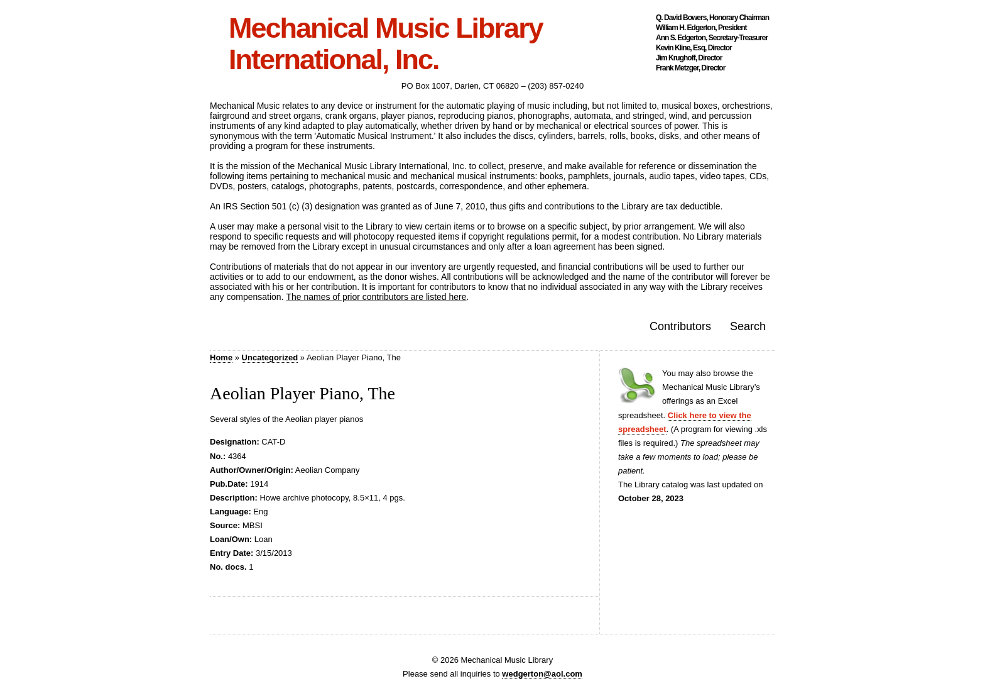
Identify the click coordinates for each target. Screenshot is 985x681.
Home (221, 357)
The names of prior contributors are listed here (376, 297)
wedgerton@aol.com (542, 673)
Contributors (680, 326)
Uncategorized (270, 357)
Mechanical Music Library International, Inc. (386, 44)
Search (748, 326)
